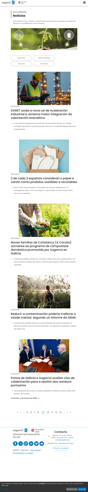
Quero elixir (4, 489)
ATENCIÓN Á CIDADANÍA (60, 448)
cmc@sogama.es (62, 440)
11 (52, 412)
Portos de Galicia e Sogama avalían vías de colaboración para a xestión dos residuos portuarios (43, 381)
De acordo (82, 489)
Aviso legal (35, 450)
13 (60, 412)
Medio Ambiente (44, 58)
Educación (21, 58)
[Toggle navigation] (84, 2)
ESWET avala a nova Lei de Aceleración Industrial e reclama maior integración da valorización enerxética (41, 114)
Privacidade (18, 453)
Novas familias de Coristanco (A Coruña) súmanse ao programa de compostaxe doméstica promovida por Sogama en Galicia (41, 247)
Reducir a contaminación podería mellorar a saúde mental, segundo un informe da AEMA (43, 316)
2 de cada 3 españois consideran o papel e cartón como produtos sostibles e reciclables (44, 180)
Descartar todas (72, 489)
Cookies (29, 453)
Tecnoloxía (44, 64)
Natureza (21, 64)
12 (56, 412)
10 (48, 412)
